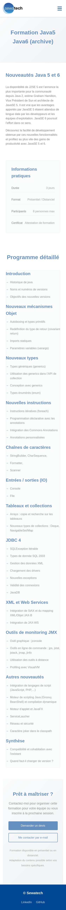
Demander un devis (33, 825)
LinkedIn (26, 902)
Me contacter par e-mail (33, 837)
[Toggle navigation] (59, 8)
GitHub (40, 902)
